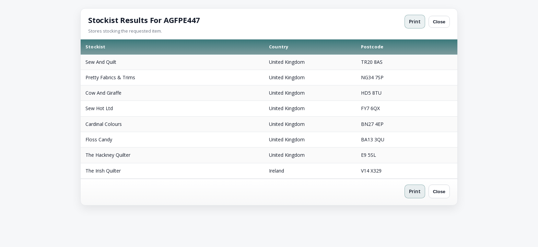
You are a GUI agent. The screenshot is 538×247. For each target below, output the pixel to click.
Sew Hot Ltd (99, 108)
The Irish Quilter (103, 170)
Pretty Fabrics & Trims (110, 77)
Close (439, 21)
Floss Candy (98, 139)
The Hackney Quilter (107, 155)
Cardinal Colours (103, 124)
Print (415, 21)
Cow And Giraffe (103, 93)
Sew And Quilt (100, 62)
